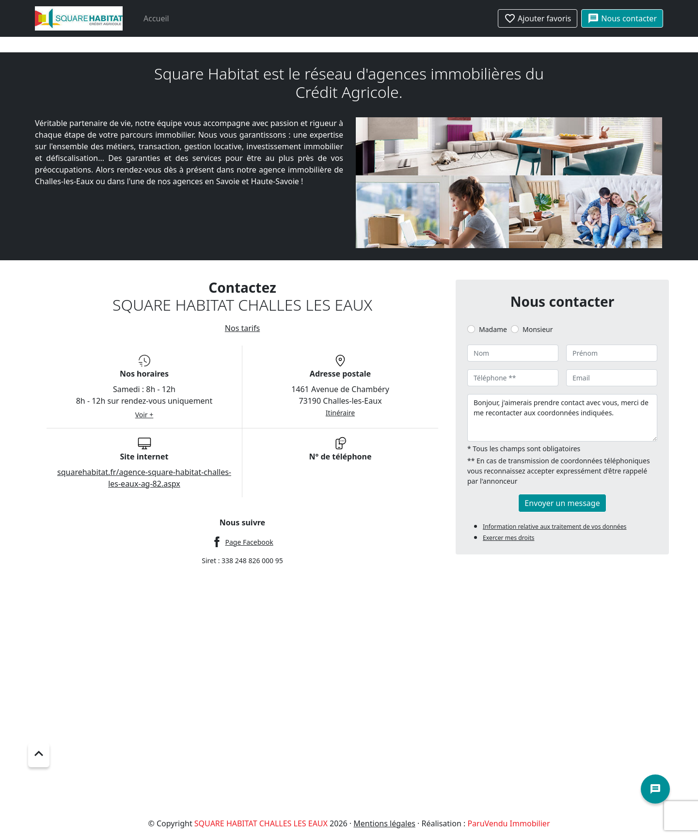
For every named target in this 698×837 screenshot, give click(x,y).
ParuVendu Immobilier (508, 823)
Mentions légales (384, 823)
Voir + (144, 414)
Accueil (156, 18)
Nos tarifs (242, 328)
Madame (493, 329)
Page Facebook (249, 542)
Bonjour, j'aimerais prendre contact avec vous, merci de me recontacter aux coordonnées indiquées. (562, 418)
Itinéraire (340, 412)
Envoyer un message (562, 503)
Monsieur (538, 329)
